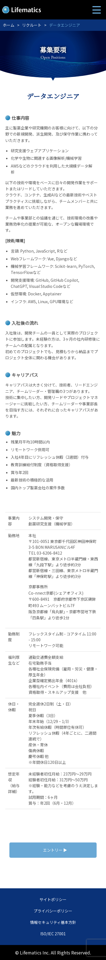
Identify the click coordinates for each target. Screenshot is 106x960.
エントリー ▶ (55, 850)
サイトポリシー (53, 899)
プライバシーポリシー (53, 911)
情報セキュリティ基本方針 (53, 922)
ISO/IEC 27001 (53, 933)
